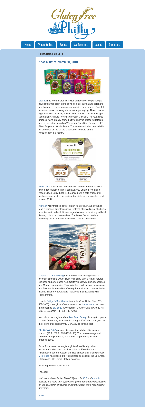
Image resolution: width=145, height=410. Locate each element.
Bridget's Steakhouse (57, 301)
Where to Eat (45, 44)
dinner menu (88, 304)
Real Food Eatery (77, 317)
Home (28, 44)
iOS (85, 378)
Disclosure (114, 44)
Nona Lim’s (44, 186)
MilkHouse (44, 356)
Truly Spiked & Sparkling (51, 275)
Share (41, 395)
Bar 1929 (57, 308)
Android (96, 378)
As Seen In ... (81, 44)
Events (63, 44)
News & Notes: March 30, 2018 (58, 61)
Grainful (43, 100)
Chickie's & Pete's (48, 330)
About (98, 44)
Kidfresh (43, 206)
